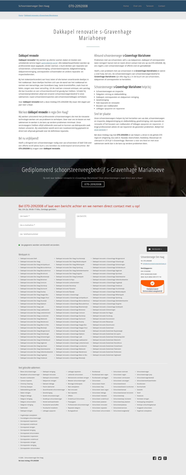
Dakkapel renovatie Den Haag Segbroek (33, 343)
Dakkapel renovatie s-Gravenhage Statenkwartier (109, 277)
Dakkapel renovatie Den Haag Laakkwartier (34, 310)
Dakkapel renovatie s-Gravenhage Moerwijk (70, 358)
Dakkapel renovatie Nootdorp (66, 286)
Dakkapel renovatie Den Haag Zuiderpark (69, 277)
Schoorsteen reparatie (99, 408)
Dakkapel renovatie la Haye (65, 280)
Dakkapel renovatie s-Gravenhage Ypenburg (107, 298)
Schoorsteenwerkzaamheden (146, 381)
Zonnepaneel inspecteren (28, 421)
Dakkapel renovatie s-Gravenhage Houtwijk (70, 331)
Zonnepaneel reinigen (27, 427)
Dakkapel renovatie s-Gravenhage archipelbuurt (72, 298)
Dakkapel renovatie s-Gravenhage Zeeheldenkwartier (110, 301)
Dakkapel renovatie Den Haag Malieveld (33, 319)
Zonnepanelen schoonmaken (30, 448)
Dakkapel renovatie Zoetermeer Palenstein (107, 349)
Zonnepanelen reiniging (28, 445)
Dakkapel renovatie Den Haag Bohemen (33, 280)
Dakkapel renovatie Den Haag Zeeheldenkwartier (72, 271)
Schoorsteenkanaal (119, 390)
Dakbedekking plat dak (28, 390)
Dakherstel (24, 408)
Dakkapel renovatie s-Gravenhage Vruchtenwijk (108, 289)
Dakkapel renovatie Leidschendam (67, 283)
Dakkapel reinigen (26, 411)
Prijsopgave (72, 402)
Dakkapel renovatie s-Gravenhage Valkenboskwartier (110, 280)
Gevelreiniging (47, 393)
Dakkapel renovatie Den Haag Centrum (33, 283)
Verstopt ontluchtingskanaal (146, 405)
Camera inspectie (26, 381)
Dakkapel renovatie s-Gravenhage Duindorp (70, 316)
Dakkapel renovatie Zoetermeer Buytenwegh (107, 331)
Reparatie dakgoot (74, 408)
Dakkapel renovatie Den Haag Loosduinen (34, 316)
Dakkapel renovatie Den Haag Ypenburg (69, 267)
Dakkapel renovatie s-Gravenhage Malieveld (70, 349)
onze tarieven (100, 129)
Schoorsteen (96, 381)
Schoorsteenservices (120, 408)
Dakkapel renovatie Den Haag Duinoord (33, 289)
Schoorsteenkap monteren (122, 399)
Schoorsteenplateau (120, 405)
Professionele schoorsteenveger (78, 405)
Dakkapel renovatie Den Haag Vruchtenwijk (70, 258)
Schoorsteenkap (118, 396)
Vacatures (140, 396)
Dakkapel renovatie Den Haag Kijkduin (33, 304)
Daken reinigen (25, 393)
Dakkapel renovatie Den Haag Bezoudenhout (35, 271)
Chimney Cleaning (26, 384)
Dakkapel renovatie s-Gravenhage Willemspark (108, 295)
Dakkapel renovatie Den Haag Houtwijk (33, 301)
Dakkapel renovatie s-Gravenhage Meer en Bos (71, 355)
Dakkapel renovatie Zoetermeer (103, 328)
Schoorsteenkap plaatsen (121, 402)
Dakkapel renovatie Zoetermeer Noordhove (107, 343)
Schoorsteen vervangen (121, 381)
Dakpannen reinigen (49, 381)
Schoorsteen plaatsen (99, 402)
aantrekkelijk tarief (49, 63)
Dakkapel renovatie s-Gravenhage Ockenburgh (108, 261)
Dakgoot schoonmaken (28, 402)
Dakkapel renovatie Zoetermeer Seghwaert (107, 355)
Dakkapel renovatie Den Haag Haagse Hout (34, 298)
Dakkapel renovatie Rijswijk (65, 292)
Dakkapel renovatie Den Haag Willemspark (70, 264)
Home (21, 15)
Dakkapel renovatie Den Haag (30, 261)
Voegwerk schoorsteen (144, 408)
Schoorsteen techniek (120, 372)
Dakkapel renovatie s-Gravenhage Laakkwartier (71, 340)
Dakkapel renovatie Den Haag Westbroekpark (71, 261)
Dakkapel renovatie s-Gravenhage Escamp (70, 322)
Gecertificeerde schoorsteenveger (54, 390)
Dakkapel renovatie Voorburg (102, 316)
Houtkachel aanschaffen (51, 405)
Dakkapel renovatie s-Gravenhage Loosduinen (71, 346)
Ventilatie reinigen (143, 399)
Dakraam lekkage (48, 384)
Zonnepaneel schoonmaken (29, 433)
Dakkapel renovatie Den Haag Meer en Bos (34, 325)
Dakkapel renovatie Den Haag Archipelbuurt (35, 264)
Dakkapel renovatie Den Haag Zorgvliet (69, 273)
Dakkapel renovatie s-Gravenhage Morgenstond (109, 258)
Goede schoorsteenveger (51, 396)
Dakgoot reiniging (26, 399)
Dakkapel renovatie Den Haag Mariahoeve (34, 322)
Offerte (70, 396)
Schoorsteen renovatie (99, 405)
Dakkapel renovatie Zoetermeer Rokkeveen (107, 352)
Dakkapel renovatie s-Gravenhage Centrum (70, 313)
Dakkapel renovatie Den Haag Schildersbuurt (35, 340)
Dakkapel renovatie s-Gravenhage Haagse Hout (71, 328)
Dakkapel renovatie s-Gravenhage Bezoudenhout (72, 304)
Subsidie (140, 390)
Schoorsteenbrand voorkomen (123, 387)
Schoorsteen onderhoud (100, 399)
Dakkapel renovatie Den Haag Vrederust (33, 358)
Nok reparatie (72, 393)
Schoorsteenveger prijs (144, 375)
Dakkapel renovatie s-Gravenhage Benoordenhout (73, 301)
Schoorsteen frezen (98, 384)
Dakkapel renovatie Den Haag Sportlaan (33, 346)
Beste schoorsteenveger (28, 372)
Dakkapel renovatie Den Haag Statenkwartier (35, 349)
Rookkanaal (96, 372)
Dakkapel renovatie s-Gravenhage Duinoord (70, 319)
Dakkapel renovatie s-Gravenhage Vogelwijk (107, 283)
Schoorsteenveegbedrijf (121, 411)
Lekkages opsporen (49, 411)
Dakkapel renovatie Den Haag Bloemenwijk (34, 277)
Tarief (139, 393)
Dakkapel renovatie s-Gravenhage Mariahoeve (41, 15)
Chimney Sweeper (26, 387)
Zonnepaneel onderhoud (28, 424)
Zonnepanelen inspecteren (29, 436)
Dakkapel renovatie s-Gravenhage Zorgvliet (107, 304)
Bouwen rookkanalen (27, 378)
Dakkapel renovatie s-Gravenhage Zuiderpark (108, 307)
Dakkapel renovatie (49, 375)
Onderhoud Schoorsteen (76, 399)
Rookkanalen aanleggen (100, 378)
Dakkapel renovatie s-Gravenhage (67, 295)
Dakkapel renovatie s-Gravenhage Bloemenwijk (72, 307)
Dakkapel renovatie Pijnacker (65, 289)
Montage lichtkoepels (75, 384)
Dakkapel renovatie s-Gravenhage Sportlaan (107, 273)
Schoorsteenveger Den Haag (34, 5)
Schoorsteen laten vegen (100, 390)
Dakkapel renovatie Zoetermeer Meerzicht (107, 340)
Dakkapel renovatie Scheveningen (104, 310)
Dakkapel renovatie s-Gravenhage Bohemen (70, 310)
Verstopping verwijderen (145, 402)
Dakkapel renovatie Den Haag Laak (32, 307)
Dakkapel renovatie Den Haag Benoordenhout (35, 267)
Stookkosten (141, 384)
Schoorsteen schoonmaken (101, 411)
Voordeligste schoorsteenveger (30, 418)
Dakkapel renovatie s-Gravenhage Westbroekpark (109, 292)
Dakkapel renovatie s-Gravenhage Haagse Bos (71, 325)
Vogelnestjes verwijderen (28, 415)
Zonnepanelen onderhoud (29, 439)
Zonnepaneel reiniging (27, 430)
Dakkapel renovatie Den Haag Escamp (33, 292)
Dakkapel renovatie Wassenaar (103, 322)
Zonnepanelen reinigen (28, 442)
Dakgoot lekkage (26, 396)
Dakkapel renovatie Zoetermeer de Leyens (107, 334)
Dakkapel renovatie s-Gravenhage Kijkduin (70, 334)
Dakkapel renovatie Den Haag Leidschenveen (35, 313)
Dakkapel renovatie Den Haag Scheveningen (35, 337)
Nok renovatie (72, 390)
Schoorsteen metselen (99, 396)
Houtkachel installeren (50, 408)
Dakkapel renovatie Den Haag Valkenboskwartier (36, 352)
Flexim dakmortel (48, 387)
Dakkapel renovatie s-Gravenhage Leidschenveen (72, 343)
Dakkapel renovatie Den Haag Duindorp (33, 286)
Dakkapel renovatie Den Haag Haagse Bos (34, 295)
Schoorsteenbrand (119, 384)
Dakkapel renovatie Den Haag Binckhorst (34, 273)
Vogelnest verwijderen (144, 411)
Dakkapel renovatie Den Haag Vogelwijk (33, 355)
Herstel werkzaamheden (51, 402)
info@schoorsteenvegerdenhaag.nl (154, 264)
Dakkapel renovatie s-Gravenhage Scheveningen (109, 264)
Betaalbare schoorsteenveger (30, 375)
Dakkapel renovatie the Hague (103, 313)
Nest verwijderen (73, 387)
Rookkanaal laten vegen (100, 375)
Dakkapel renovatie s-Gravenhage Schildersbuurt (109, 267)
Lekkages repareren (74, 372)
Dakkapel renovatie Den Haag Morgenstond (35, 331)
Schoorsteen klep (98, 387)
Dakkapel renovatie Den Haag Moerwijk (33, 328)
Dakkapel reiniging (49, 372)
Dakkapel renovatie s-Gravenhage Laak (69, 337)
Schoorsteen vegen (119, 375)
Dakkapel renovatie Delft (28, 258)
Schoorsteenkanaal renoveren (123, 393)
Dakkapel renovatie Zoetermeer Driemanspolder (109, 337)
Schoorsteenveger (143, 372)
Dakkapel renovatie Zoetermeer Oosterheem (107, 346)
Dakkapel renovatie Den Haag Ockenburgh (34, 334)
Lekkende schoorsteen (75, 375)
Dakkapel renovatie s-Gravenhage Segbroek (107, 271)
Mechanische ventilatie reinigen (78, 378)
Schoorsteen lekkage (99, 393)
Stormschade (141, 387)
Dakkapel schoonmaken (51, 378)
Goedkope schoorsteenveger (52, 399)
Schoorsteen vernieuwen (121, 378)
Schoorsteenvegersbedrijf (145, 378)
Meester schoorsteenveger (76, 381)
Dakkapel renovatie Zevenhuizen (104, 325)
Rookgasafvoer (73, 411)
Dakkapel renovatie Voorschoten (104, 319)
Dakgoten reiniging (26, 405)
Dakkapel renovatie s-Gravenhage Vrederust (107, 286)
